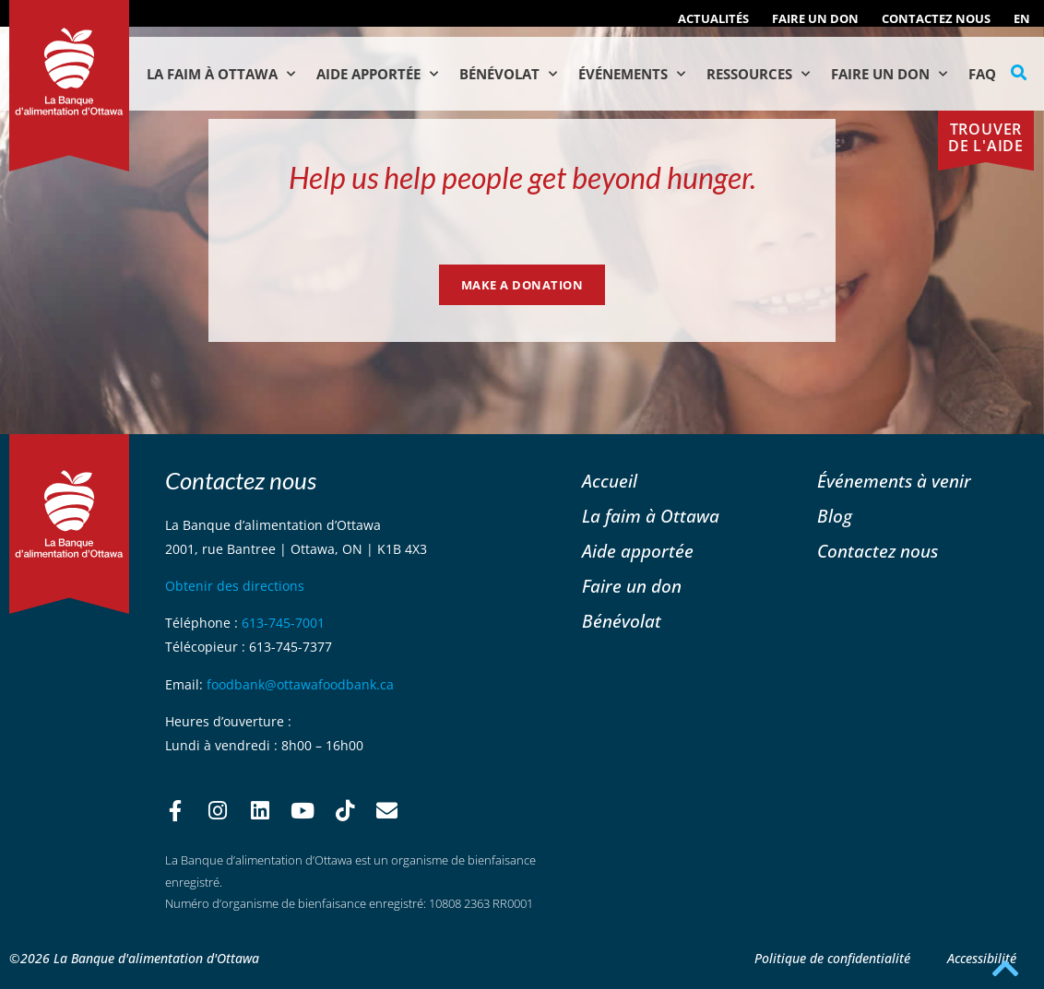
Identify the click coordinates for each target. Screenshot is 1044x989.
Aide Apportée (377, 74)
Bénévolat (508, 74)
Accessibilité (981, 958)
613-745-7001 (283, 622)
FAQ (982, 74)
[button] (1019, 73)
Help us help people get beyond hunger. (522, 177)
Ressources (758, 74)
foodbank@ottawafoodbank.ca (300, 684)
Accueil (609, 480)
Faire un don (815, 18)
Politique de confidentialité (832, 958)
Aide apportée (638, 550)
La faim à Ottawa (221, 74)
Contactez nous (936, 18)
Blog (834, 515)
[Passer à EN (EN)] (1022, 18)
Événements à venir (894, 480)
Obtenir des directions (234, 586)
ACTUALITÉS (713, 18)
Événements (631, 74)
